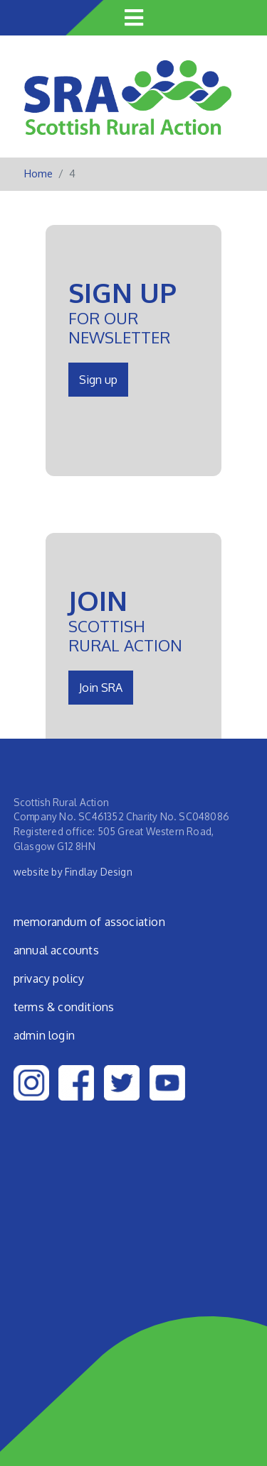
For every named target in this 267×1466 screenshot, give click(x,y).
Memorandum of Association (89, 922)
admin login (44, 1035)
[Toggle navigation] (134, 17)
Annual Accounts (56, 950)
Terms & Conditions (64, 1007)
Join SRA (100, 687)
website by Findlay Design (73, 872)
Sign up (98, 380)
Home (38, 173)
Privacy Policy (49, 978)
